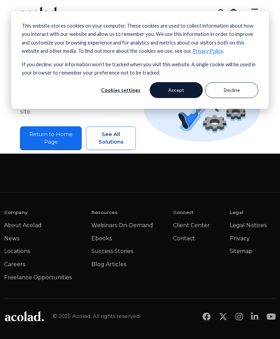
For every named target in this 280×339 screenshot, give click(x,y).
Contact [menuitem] (184, 238)
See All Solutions (111, 138)
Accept (176, 90)
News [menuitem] (11, 238)
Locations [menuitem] (17, 251)
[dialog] (140, 60)
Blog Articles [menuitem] (108, 264)
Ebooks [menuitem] (101, 238)
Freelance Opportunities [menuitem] (38, 277)
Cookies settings (120, 90)
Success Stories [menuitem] (112, 251)
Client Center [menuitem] (191, 225)
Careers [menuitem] (14, 264)
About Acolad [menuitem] (23, 225)
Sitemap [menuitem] (241, 251)
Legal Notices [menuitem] (248, 225)
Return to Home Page (51, 138)
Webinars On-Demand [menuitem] (122, 225)
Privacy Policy (207, 51)
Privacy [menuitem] (240, 238)
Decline (232, 90)
